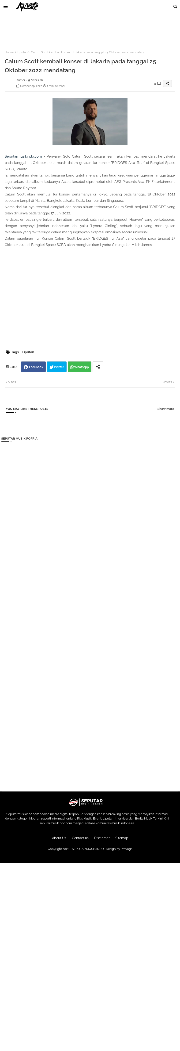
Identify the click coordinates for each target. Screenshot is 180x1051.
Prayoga (126, 849)
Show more (166, 409)
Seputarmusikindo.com (23, 156)
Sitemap (121, 838)
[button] (175, 6)
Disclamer (102, 838)
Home (9, 52)
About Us (59, 838)
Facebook (36, 367)
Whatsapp (81, 367)
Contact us (80, 838)
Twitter (59, 367)
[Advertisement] (86, 29)
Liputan (22, 52)
